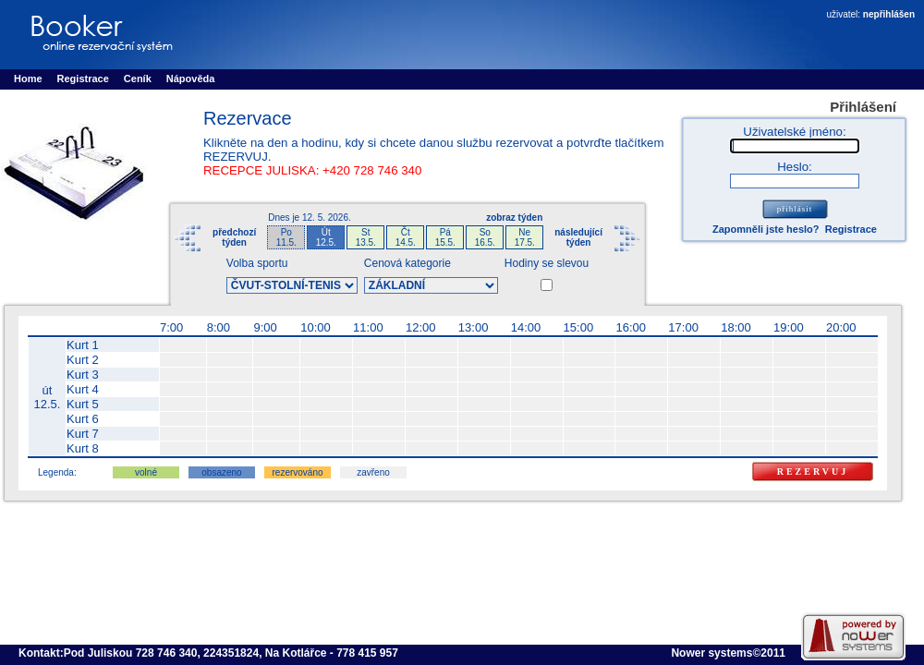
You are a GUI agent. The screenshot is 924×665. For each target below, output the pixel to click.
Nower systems (711, 653)
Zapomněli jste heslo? (766, 229)
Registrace (851, 229)
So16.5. (485, 237)
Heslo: (794, 167)
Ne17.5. (525, 237)
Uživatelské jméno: (794, 132)
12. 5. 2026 (325, 217)
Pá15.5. (445, 237)
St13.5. (366, 237)
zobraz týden (514, 217)
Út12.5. (326, 237)
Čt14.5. (405, 237)
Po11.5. (286, 237)
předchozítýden (234, 237)
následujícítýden (578, 237)
